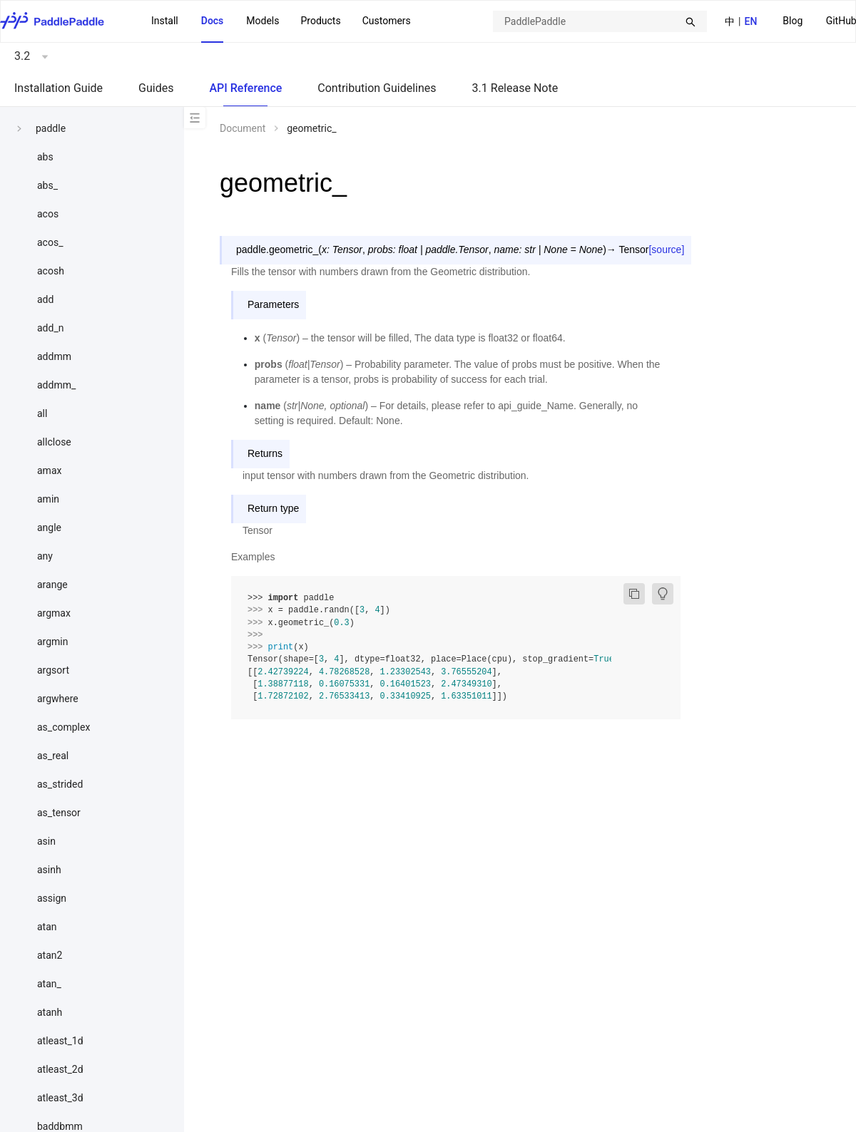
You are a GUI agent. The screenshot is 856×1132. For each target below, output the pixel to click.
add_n (50, 328)
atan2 (49, 955)
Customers (386, 20)
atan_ (49, 983)
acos (47, 214)
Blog (792, 20)
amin (48, 499)
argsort (53, 670)
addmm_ (56, 385)
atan (47, 926)
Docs (212, 20)
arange (52, 584)
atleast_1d (60, 1040)
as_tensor (59, 812)
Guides (155, 88)
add (45, 299)
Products (320, 20)
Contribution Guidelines (376, 88)
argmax (54, 613)
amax (49, 470)
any (45, 556)
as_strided (60, 784)
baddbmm (60, 1126)
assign (51, 898)
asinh (49, 869)
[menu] (281, 21)
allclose (54, 442)
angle (49, 527)
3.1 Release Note (515, 88)
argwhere (57, 698)
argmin (52, 641)
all (42, 413)
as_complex (63, 727)
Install (164, 20)
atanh (49, 1012)
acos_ (50, 242)
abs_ (47, 185)
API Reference (245, 88)
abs (45, 157)
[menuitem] (792, 22)
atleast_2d (60, 1069)
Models (262, 20)
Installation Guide (58, 88)
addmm (54, 356)
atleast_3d (60, 1097)
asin (46, 841)
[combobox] (600, 21)
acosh (50, 271)
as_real (52, 755)
